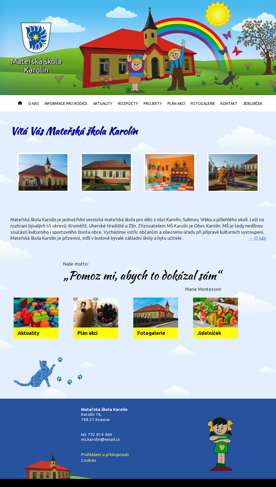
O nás (33, 103)
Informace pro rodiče (66, 103)
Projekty (153, 103)
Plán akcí (176, 103)
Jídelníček (252, 103)
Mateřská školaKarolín (36, 48)
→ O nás (257, 238)
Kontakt (229, 103)
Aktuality (103, 103)
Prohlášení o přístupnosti (105, 454)
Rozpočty (128, 103)
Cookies (88, 460)
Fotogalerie (203, 103)
